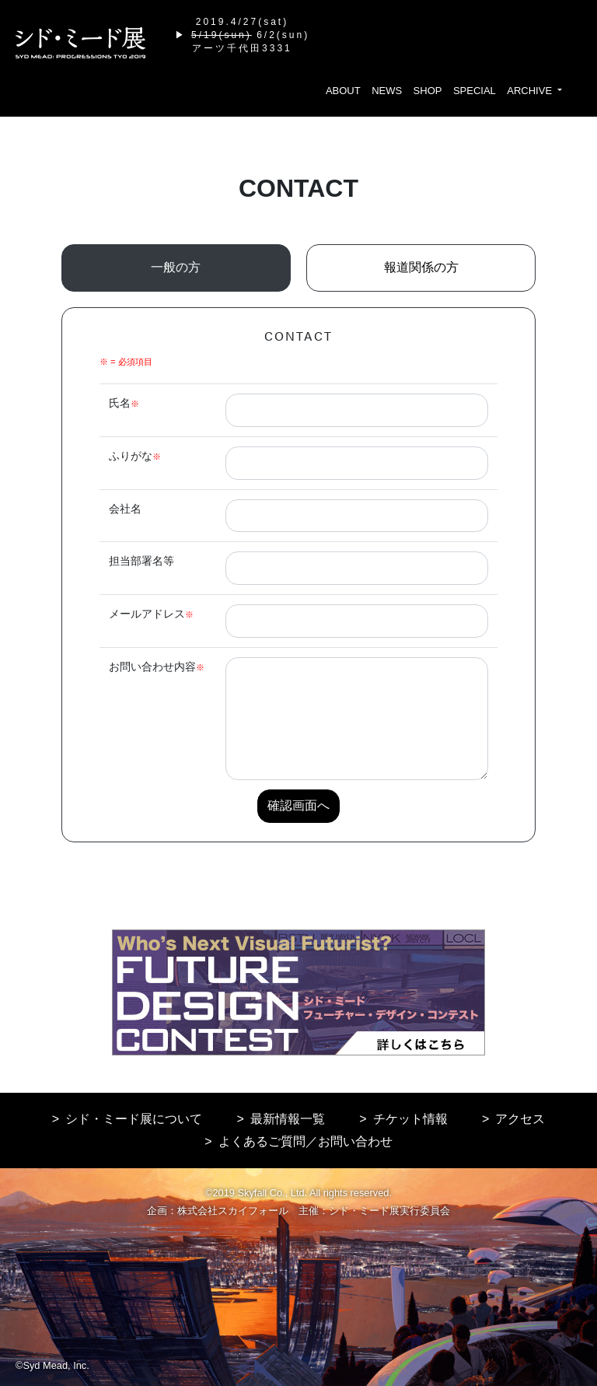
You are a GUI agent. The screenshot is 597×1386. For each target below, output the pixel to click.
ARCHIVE (530, 90)
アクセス (520, 1118)
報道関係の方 (421, 267)
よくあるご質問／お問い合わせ (305, 1141)
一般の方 (176, 267)
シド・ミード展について (133, 1118)
